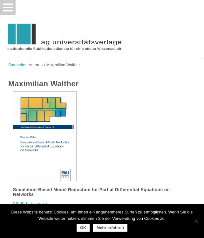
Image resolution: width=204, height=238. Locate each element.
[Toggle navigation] (8, 7)
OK (83, 227)
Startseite (16, 65)
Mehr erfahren (110, 227)
